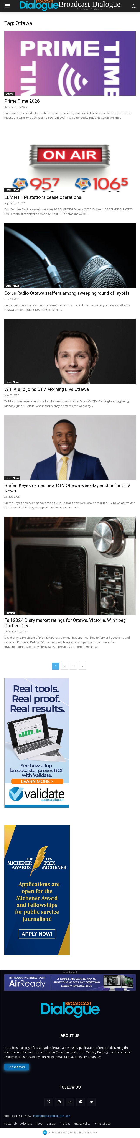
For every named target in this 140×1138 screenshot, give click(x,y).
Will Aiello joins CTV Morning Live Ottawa (46, 389)
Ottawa (9, 93)
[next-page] (82, 666)
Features (10, 612)
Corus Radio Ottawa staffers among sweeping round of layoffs (67, 293)
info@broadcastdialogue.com (51, 1116)
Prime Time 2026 (22, 101)
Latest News (12, 189)
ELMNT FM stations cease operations (42, 197)
